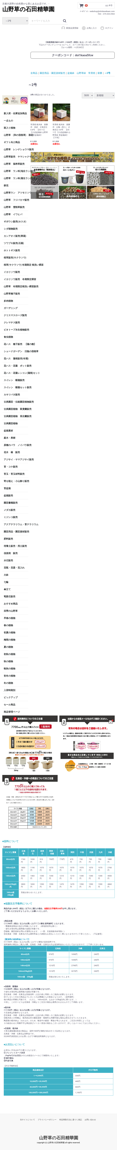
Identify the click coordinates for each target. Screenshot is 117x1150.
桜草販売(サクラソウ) (15, 257)
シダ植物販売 (11, 228)
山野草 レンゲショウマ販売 (16, 149)
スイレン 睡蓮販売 (14, 380)
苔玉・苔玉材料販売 (14, 474)
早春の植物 (9, 618)
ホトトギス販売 (12, 250)
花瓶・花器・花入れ (14, 567)
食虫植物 (8, 337)
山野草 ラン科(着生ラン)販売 (16, 178)
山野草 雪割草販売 (14, 207)
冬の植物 (8, 683)
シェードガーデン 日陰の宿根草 (16, 351)
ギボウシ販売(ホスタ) (15, 221)
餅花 (6, 185)
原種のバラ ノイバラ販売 (16, 445)
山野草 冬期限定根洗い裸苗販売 (16, 286)
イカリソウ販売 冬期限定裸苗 (16, 279)
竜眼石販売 (9, 596)
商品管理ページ (12, 711)
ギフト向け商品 (12, 142)
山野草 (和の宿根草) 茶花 (16, 135)
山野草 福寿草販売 (14, 164)
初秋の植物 (9, 654)
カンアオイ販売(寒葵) (15, 236)
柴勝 (99, 73)
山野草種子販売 (12, 293)
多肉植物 (8, 301)
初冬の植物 (9, 675)
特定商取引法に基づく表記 (70, 1120)
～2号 (107, 73)
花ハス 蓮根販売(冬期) (16, 358)
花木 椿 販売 (12, 452)
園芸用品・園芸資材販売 (16, 531)
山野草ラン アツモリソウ (16, 192)
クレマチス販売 (12, 322)
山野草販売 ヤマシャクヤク (16, 156)
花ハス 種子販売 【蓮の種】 (16, 344)
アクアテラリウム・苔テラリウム (16, 524)
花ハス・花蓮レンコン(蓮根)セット (16, 373)
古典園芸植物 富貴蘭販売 (16, 409)
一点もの (8, 120)
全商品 (33, 73)
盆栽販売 (8, 495)
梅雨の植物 (9, 639)
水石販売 (8, 560)
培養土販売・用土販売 (15, 546)
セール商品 (9, 704)
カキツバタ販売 (12, 394)
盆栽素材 (8, 430)
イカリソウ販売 (12, 272)
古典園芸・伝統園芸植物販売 (16, 401)
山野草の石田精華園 (28, 9)
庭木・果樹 (9, 437)
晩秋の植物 (9, 668)
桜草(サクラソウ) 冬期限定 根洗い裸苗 (16, 264)
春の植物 (8, 625)
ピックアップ (11, 697)
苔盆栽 (7, 488)
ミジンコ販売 (11, 517)
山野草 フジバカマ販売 (16, 200)
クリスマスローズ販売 (15, 315)
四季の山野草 (11, 611)
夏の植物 (8, 647)
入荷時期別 (9, 690)
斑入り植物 (9, 127)
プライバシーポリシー (47, 1120)
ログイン (106, 28)
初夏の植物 (9, 632)
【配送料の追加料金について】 (17, 939)
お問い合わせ (90, 1120)
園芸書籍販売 (11, 502)
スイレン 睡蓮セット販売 (16, 387)
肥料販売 (8, 538)
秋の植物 (8, 661)
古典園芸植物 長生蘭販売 (16, 416)
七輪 (6, 582)
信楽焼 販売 (11, 553)
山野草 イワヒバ (13, 214)
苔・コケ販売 (11, 466)
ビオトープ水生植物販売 (16, 329)
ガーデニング (12, 308)
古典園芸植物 (11, 423)
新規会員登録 (69, 28)
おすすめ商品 (11, 603)
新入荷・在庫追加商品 (15, 113)
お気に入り (89, 28)
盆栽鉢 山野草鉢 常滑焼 (81, 73)
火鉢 (6, 574)
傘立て (7, 589)
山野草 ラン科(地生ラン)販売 (16, 171)
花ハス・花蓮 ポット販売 (16, 365)
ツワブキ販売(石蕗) (14, 243)
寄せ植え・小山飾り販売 (16, 481)
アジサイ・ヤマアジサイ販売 (16, 459)
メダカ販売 (9, 510)
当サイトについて (27, 1120)
